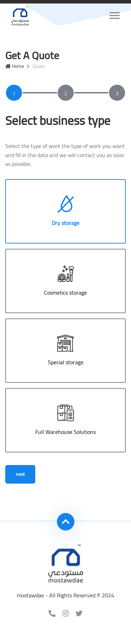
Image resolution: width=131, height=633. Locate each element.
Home (14, 66)
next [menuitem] (20, 474)
